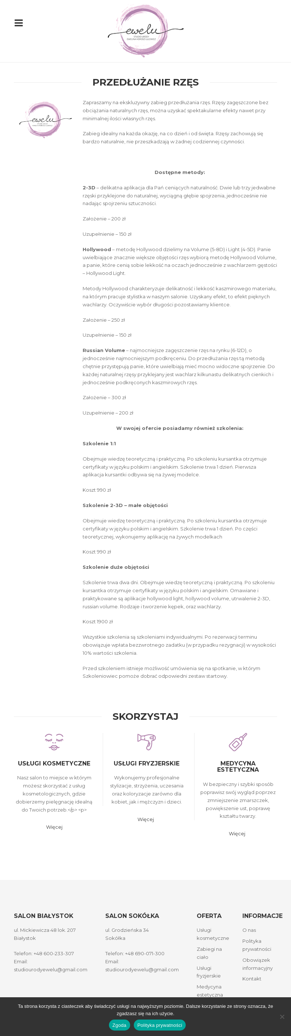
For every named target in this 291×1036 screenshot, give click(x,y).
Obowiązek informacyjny (257, 962)
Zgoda (119, 1025)
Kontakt (251, 977)
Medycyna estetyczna (240, 767)
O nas (249, 928)
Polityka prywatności (256, 943)
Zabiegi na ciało (209, 951)
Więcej (54, 825)
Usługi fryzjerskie (148, 763)
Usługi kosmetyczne (54, 763)
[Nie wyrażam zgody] (282, 1016)
